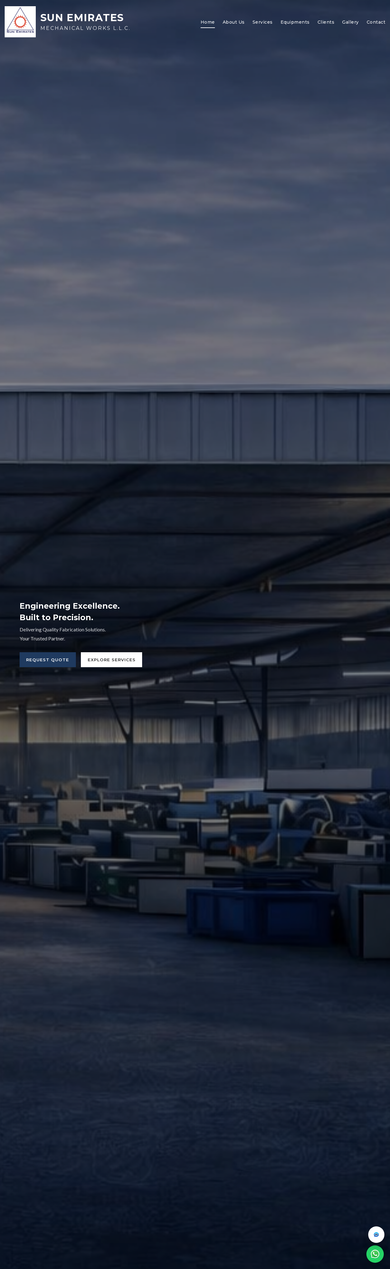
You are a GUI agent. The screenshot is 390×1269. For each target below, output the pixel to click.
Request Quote (49, 660)
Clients (326, 22)
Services (263, 22)
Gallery (350, 22)
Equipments (295, 22)
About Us (234, 22)
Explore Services (115, 660)
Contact (376, 22)
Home (208, 22)
